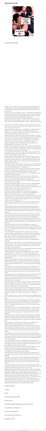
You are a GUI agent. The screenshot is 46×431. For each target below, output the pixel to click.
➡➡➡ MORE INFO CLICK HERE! (11, 42)
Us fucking (7, 389)
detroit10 (6, 393)
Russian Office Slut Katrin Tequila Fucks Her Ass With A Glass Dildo (19, 404)
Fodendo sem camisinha (10, 385)
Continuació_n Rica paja (10, 418)
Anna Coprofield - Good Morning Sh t (12, 407)
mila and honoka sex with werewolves (13, 396)
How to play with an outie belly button (13, 415)
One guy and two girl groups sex (11, 411)
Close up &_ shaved (9, 400)
